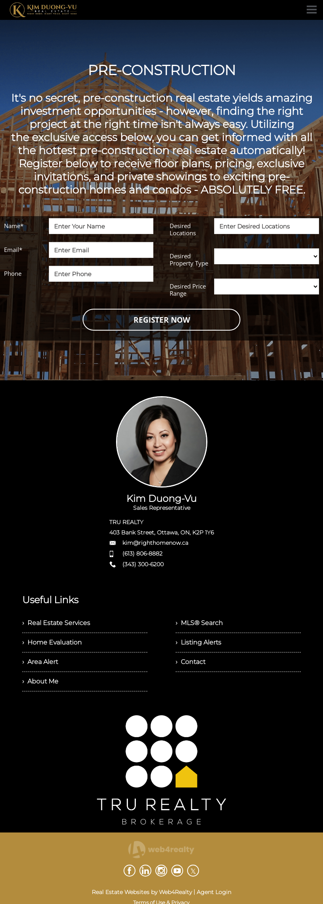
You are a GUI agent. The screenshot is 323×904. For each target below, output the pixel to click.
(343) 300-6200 (143, 564)
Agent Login (214, 892)
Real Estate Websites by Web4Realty (142, 892)
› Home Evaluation (52, 642)
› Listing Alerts (198, 642)
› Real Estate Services (56, 623)
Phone (12, 273)
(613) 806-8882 (142, 553)
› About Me (40, 681)
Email (13, 250)
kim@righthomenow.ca (155, 542)
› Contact (190, 662)
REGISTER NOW (161, 320)
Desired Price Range (188, 289)
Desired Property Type (189, 259)
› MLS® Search (199, 623)
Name (13, 226)
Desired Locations (183, 229)
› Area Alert (40, 662)
